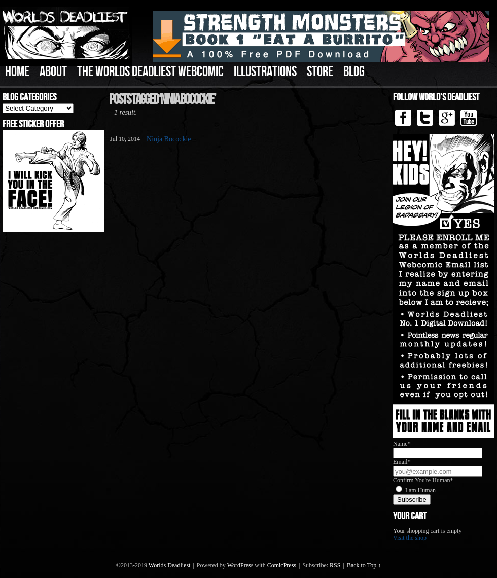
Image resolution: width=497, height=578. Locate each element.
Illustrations (265, 71)
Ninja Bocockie (169, 139)
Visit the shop (410, 537)
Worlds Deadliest (170, 565)
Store (320, 71)
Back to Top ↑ (364, 565)
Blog (354, 71)
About (53, 71)
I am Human (420, 490)
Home (17, 71)
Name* (402, 443)
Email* (402, 461)
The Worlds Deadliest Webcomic (150, 71)
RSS (335, 565)
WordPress (240, 565)
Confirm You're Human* (423, 480)
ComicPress (281, 565)
